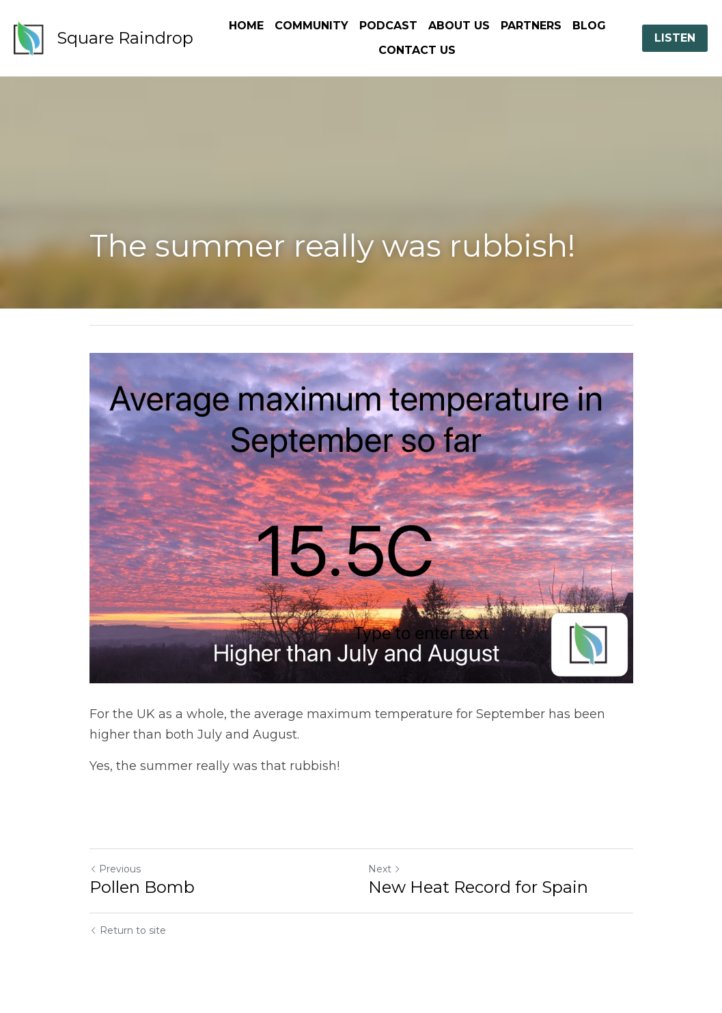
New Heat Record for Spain (478, 887)
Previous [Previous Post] (115, 869)
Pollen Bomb (142, 887)
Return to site (127, 930)
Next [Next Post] (384, 869)
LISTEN (674, 37)
